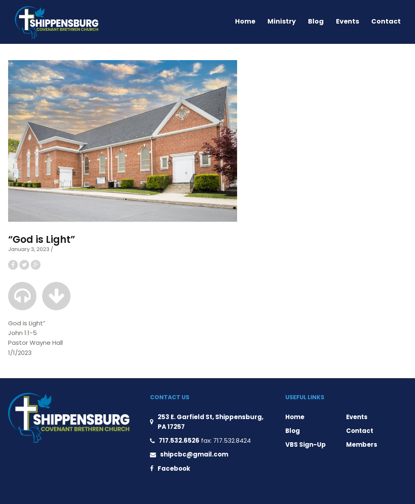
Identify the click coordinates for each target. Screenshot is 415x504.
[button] (22, 296)
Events (347, 21)
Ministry (281, 21)
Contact (386, 21)
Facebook (174, 468)
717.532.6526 (179, 440)
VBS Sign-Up (305, 444)
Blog (316, 21)
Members (361, 444)
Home (245, 21)
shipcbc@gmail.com (194, 454)
